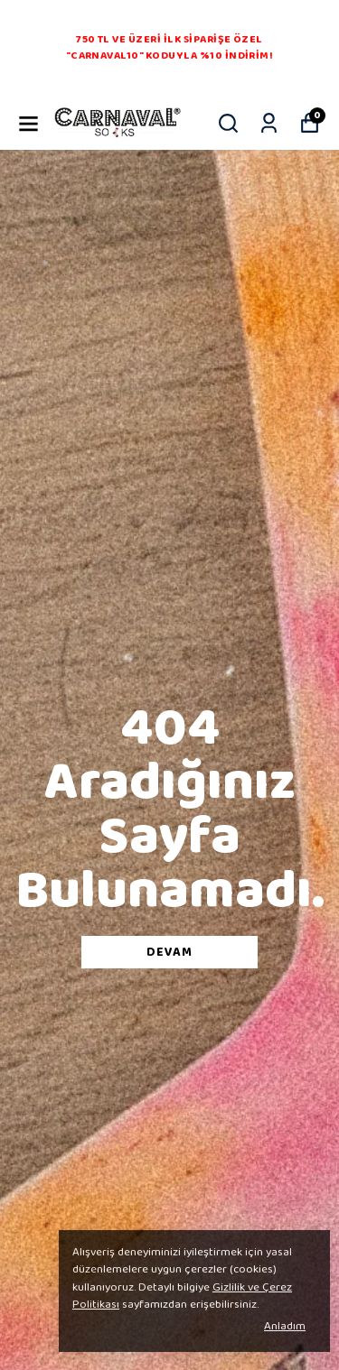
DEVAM (169, 952)
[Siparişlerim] (269, 123)
